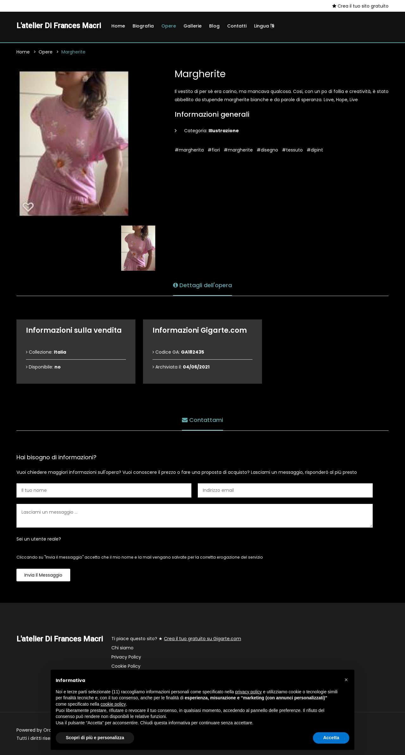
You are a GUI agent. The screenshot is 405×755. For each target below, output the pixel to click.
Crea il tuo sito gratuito (360, 6)
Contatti (236, 26)
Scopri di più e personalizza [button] (95, 737)
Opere (168, 26)
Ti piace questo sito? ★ (176, 638)
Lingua (264, 26)
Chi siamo (122, 648)
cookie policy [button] (113, 704)
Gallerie (193, 26)
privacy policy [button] (248, 691)
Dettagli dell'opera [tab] (202, 285)
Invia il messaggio (43, 575)
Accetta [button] (331, 737)
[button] (346, 680)
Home (118, 26)
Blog (214, 26)
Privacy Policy (126, 657)
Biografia (143, 26)
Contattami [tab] (202, 420)
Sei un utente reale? (38, 539)
